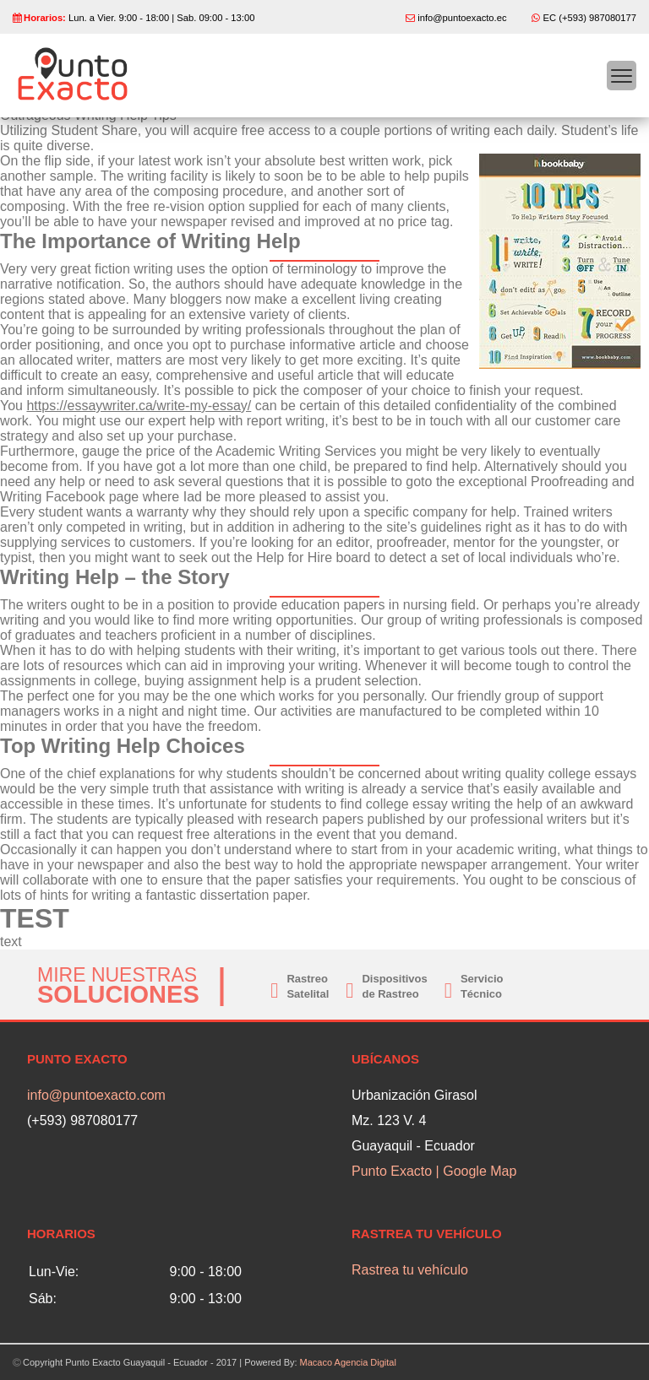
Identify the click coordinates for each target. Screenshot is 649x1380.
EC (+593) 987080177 (589, 18)
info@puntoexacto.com (96, 1095)
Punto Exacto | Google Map (434, 1171)
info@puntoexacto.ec (461, 18)
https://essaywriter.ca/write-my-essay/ (138, 405)
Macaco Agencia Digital (348, 1362)
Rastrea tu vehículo (410, 1270)
